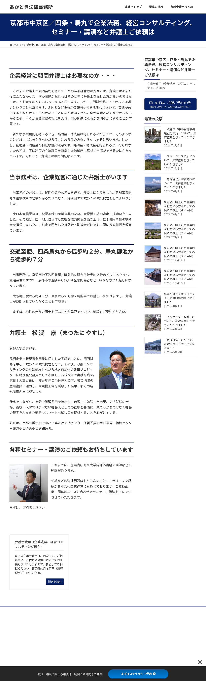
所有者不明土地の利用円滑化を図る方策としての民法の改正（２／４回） (179, 252)
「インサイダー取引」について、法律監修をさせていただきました (179, 321)
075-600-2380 (23, 665)
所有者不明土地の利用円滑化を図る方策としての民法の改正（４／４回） (179, 206)
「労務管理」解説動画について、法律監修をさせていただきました (179, 183)
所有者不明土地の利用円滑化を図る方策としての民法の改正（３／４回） (179, 229)
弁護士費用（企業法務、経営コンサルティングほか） (171, 85)
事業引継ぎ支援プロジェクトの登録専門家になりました (179, 298)
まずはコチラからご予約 (138, 674)
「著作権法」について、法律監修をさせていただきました (179, 344)
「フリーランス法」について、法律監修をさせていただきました (179, 160)
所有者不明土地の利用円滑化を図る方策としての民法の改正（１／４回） (179, 275)
